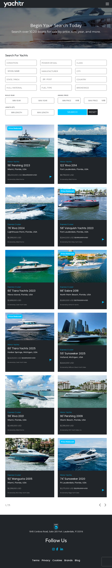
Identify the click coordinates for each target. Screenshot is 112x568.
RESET (93, 112)
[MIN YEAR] (16, 100)
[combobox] (21, 63)
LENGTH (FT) (10, 107)
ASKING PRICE (63, 95)
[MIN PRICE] (69, 100)
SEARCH (72, 112)
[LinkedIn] (62, 550)
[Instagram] (54, 550)
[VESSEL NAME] (21, 71)
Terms (36, 560)
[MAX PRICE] (95, 100)
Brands (68, 560)
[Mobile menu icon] (107, 4)
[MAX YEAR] (43, 100)
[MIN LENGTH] (16, 112)
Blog (77, 560)
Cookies (57, 560)
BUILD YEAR (9, 95)
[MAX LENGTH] (43, 112)
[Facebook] (58, 550)
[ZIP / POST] (56, 79)
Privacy (46, 560)
